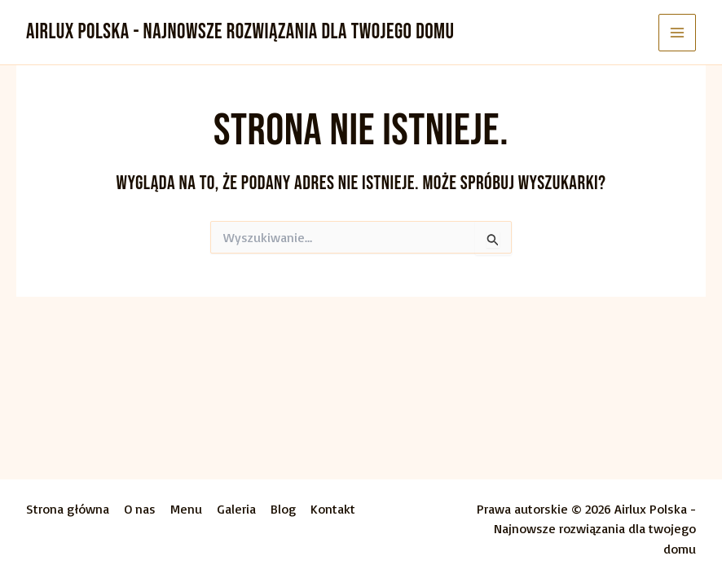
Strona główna (67, 509)
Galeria (236, 509)
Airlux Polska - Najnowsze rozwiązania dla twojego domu (240, 32)
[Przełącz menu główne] (677, 32)
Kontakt (332, 509)
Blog (283, 509)
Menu (186, 509)
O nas (140, 509)
